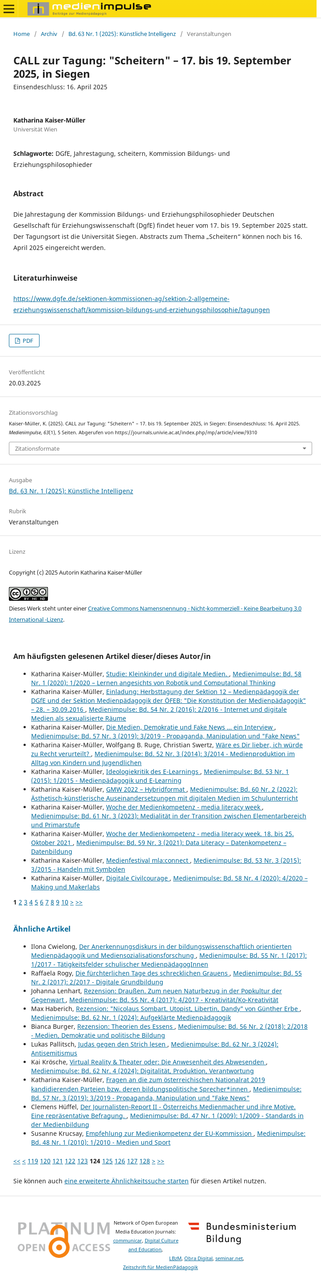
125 (107, 1161)
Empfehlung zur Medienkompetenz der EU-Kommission (170, 1133)
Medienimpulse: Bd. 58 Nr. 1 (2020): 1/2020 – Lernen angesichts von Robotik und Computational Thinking (166, 678)
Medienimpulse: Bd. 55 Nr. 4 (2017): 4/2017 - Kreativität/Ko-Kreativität (173, 999)
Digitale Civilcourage (138, 878)
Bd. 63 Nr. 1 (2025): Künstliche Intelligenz (122, 34)
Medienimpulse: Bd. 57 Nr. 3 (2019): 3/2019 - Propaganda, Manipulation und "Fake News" (165, 736)
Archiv (49, 34)
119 (33, 1161)
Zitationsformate (37, 448)
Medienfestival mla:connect (148, 860)
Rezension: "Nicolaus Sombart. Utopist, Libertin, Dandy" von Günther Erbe (188, 1008)
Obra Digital (198, 1258)
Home (21, 34)
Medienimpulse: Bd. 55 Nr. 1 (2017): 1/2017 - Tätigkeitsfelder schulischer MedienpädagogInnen (169, 959)
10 (64, 902)
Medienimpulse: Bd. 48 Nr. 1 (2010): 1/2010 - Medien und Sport (168, 1137)
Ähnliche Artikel (42, 929)
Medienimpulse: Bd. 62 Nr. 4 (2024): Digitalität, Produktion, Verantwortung (142, 1071)
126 (120, 1161)
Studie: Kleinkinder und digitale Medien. (167, 674)
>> (79, 902)
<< (16, 1161)
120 (45, 1161)
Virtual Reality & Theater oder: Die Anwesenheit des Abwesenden (168, 1062)
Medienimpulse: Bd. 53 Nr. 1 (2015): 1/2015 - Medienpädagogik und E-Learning (160, 776)
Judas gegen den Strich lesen (122, 1044)
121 (57, 1161)
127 (132, 1161)
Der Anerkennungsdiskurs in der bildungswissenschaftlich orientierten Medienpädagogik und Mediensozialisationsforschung (161, 951)
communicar (127, 1240)
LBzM (175, 1258)
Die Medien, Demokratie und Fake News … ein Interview (190, 727)
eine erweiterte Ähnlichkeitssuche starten (126, 1181)
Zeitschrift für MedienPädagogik (160, 1267)
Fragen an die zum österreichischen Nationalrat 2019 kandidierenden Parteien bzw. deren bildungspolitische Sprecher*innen (148, 1084)
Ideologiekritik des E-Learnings (153, 771)
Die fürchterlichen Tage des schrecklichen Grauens (152, 973)
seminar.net (229, 1258)
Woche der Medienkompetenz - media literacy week (184, 807)
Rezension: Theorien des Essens (125, 1026)
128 (144, 1161)
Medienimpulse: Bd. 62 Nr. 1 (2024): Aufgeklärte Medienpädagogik (131, 1017)
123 (82, 1161)
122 (70, 1161)
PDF (27, 341)
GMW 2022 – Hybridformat (146, 789)
